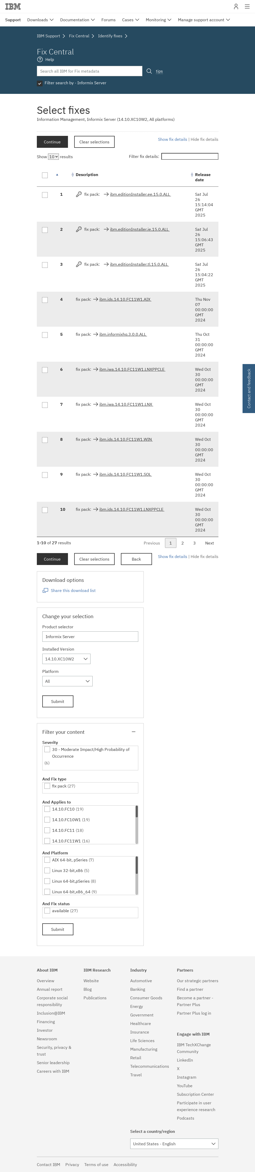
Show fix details (172, 139)
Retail (135, 1057)
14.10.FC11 (63, 830)
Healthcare (140, 1023)
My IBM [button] (236, 8)
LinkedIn (185, 1060)
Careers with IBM (53, 1071)
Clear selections (94, 141)
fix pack (59, 786)
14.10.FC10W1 (66, 819)
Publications (95, 997)
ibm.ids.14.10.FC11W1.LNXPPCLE (131, 509)
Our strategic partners (197, 980)
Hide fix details (204, 139)
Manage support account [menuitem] (201, 19)
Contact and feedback (248, 388)
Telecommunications (149, 1066)
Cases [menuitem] (128, 19)
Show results (55, 156)
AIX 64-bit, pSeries (70, 859)
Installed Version (58, 649)
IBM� (13, 6)
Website (91, 980)
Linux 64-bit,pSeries (71, 881)
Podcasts (185, 1118)
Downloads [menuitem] (37, 19)
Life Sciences (142, 1040)
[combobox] (66, 659)
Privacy (72, 1164)
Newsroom (47, 1038)
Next (209, 543)
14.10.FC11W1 (66, 840)
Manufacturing (143, 1049)
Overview (45, 980)
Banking (137, 989)
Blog (88, 989)
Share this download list (73, 590)
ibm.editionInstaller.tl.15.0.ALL (139, 264)
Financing (46, 1021)
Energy (136, 1006)
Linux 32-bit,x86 (67, 870)
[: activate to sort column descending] (63, 177)
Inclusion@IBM (51, 1013)
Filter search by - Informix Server (75, 82)
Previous (152, 543)
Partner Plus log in (194, 1013)
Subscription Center (195, 1094)
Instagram (186, 1077)
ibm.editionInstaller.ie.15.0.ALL (140, 229)
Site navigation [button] (247, 9)
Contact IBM (48, 1164)
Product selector (57, 626)
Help (49, 59)
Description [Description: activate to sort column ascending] (87, 174)
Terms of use (96, 1164)
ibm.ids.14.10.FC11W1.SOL (125, 474)
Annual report (50, 989)
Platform (50, 671)
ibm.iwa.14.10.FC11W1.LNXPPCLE (132, 369)
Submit (57, 701)
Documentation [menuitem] (74, 19)
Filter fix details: (173, 156)
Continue (52, 141)
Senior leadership (53, 1062)
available (60, 910)
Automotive (141, 980)
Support (13, 19)
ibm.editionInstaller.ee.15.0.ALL (140, 194)
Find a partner (190, 989)
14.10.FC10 (63, 809)
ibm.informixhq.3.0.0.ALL (123, 334)
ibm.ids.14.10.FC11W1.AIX (125, 299)
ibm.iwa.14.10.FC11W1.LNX (126, 404)
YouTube (184, 1085)
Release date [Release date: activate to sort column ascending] (203, 177)
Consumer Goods (146, 997)
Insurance (139, 1032)
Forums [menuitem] (108, 19)
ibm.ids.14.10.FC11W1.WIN (126, 439)
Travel (136, 1074)
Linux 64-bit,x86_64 (71, 891)
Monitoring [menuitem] (156, 19)
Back (136, 559)
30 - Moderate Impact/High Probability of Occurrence (90, 753)
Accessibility (125, 1164)
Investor (45, 1030)
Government (142, 1014)
